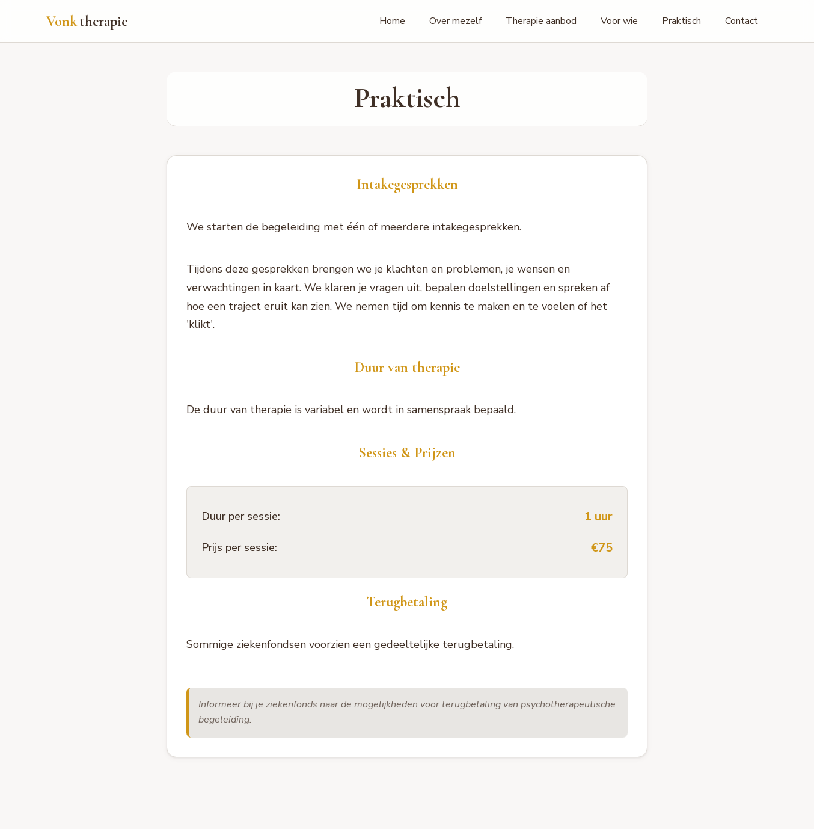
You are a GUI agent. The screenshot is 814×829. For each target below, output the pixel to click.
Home (392, 21)
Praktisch (681, 21)
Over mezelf (455, 21)
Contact (741, 21)
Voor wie (619, 21)
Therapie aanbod (541, 21)
